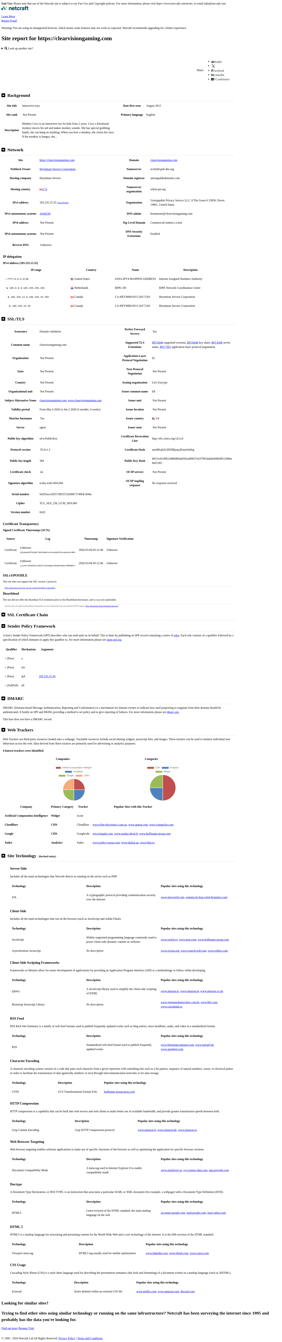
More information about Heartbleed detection (101, 606)
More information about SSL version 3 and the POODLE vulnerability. (30, 588)
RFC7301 (165, 346)
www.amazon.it (170, 991)
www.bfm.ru (147, 842)
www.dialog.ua (130, 842)
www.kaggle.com (103, 833)
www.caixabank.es (171, 1006)
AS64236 (45, 213)
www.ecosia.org (170, 950)
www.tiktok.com (178, 1253)
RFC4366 (216, 342)
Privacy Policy (66, 1338)
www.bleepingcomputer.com (177, 1044)
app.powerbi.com (219, 1170)
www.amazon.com (168, 1291)
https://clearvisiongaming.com (57, 160)
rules (176, 635)
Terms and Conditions (90, 1338)
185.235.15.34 (47, 676)
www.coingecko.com (161, 824)
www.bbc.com (209, 1002)
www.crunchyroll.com (193, 950)
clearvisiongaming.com (163, 160)
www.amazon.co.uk (211, 991)
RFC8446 (157, 342)
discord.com (188, 1291)
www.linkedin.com (157, 1253)
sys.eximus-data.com (195, 1170)
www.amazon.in (189, 991)
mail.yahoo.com (216, 1212)
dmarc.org (173, 712)
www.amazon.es (187, 1130)
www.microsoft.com (172, 897)
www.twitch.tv (169, 939)
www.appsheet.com (172, 1049)
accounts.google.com (173, 1212)
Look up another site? (18, 48)
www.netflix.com (146, 1291)
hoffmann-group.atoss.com (119, 1091)
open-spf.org (114, 639)
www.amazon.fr (147, 1130)
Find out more (9, 1328)
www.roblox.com (218, 950)
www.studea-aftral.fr (126, 833)
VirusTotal (63, 202)
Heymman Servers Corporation (58, 169)
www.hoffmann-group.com (154, 833)
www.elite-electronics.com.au (110, 824)
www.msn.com (187, 939)
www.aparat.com (138, 824)
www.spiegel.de (204, 1044)
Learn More (8, 16)
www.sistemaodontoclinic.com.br (180, 1002)
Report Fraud (9, 20)
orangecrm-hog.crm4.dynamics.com (206, 897)
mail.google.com (196, 1212)
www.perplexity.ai (171, 1170)
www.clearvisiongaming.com (85, 400)
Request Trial (26, 1328)
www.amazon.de (166, 1130)
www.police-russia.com (106, 842)
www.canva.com (199, 1253)
